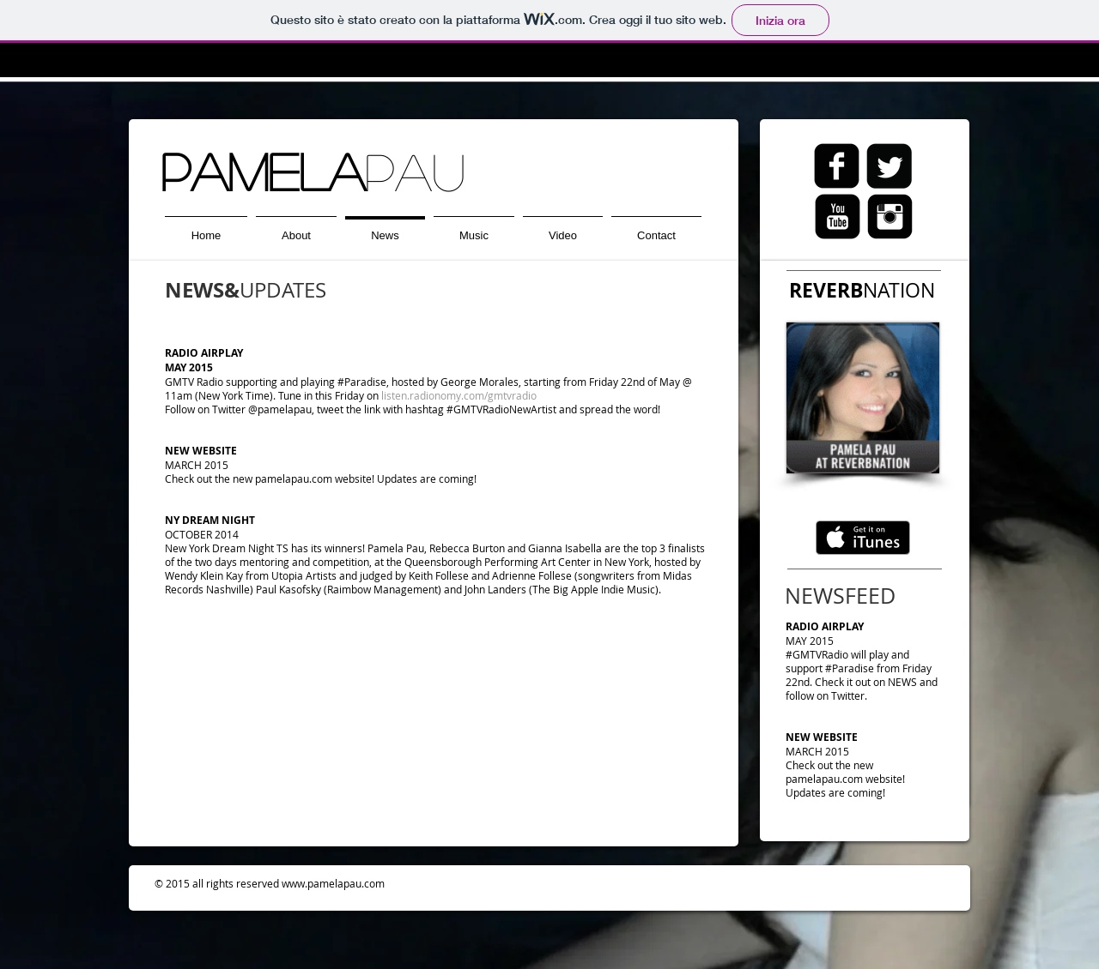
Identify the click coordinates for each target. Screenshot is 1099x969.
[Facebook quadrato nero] (836, 166)
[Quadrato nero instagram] (890, 216)
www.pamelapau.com (333, 883)
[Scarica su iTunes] (863, 538)
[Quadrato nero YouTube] (837, 216)
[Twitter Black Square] (889, 166)
